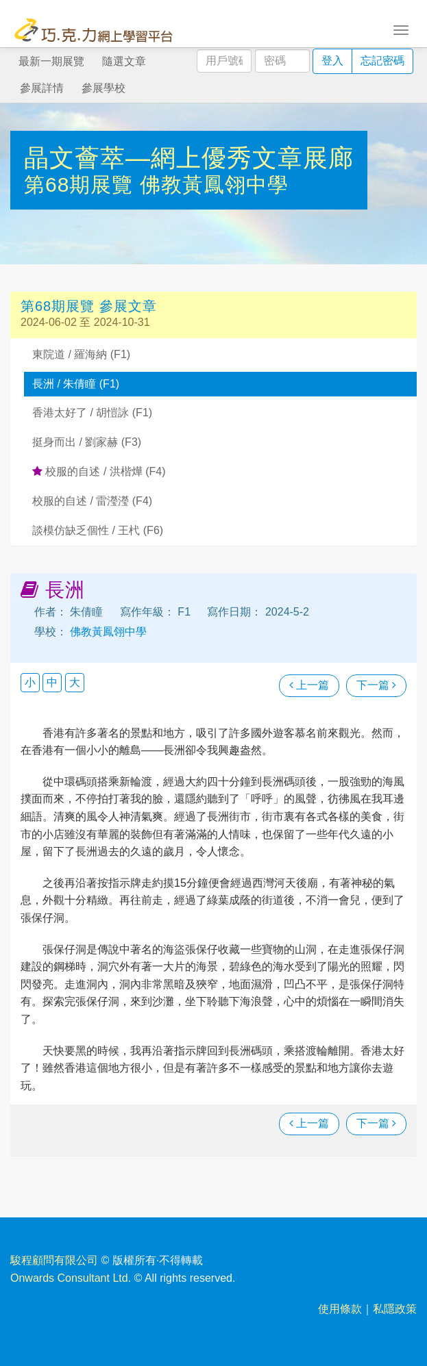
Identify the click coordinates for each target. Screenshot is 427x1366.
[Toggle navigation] (401, 29)
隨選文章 (124, 61)
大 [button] (74, 682)
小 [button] (30, 682)
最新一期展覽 (51, 61)
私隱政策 (395, 1309)
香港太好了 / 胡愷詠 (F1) (92, 412)
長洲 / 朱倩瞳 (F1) (75, 384)
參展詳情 (42, 88)
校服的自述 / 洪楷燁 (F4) (99, 471)
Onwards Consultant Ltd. (70, 1278)
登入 (332, 60)
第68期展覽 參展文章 (89, 306)
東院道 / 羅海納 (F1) (81, 354)
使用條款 (340, 1309)
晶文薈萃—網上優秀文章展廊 (189, 158)
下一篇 (376, 685)
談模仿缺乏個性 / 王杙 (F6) (97, 530)
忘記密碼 (382, 60)
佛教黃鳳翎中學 (214, 184)
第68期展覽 (82, 184)
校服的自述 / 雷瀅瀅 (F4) (92, 501)
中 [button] (52, 682)
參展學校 (103, 88)
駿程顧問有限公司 (54, 1260)
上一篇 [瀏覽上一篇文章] (309, 685)
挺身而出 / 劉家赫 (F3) (86, 442)
